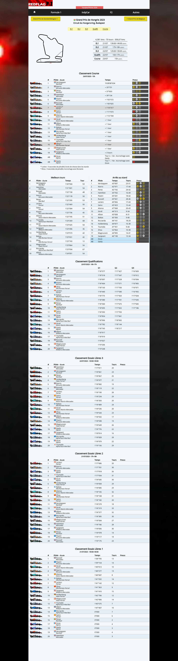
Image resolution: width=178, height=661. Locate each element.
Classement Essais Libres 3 (89, 358)
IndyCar (86, 12)
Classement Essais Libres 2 (89, 453)
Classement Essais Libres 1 (89, 548)
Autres (136, 12)
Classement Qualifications (89, 261)
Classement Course (89, 73)
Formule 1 (56, 12)
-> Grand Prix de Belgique (135, 19)
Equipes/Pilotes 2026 (89, 7)
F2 (111, 12)
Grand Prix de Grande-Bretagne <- (45, 19)
